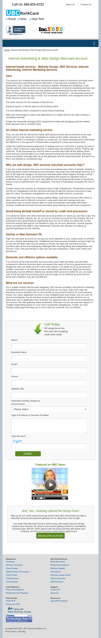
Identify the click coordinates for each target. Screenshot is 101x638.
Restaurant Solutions (60, 565)
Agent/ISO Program (59, 601)
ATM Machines (12, 578)
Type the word (18, 436)
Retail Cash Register (15, 590)
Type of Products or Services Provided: (30, 415)
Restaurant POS (13, 604)
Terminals (10, 562)
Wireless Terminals (14, 565)
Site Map (22, 631)
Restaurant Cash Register (17, 593)
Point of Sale (11, 575)
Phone (15, 376)
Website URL (17, 388)
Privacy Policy (10, 631)
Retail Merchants (58, 562)
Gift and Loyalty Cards (60, 575)
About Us (70, 4)
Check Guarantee (58, 578)
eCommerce (56, 572)
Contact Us (85, 4)
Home (7, 50)
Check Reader (12, 568)
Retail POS (10, 601)
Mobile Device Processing (17, 572)
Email (14, 364)
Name (14, 340)
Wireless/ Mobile (58, 568)
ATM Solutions (57, 582)
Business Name (19, 352)
